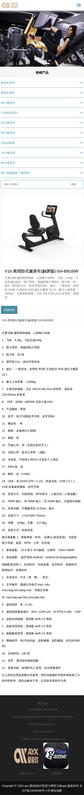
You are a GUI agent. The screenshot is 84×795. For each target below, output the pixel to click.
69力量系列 (8, 132)
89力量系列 (8, 122)
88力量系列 (8, 162)
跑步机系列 (8, 82)
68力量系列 (8, 102)
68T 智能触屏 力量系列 (15, 172)
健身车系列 (8, 92)
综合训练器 (8, 142)
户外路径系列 (9, 112)
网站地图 (56, 790)
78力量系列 (8, 152)
